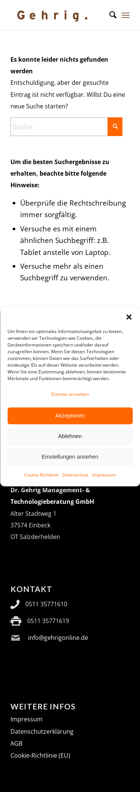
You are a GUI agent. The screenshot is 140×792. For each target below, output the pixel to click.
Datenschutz (75, 486)
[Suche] (109, 15)
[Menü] (126, 15)
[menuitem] (109, 15)
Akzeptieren (70, 426)
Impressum (104, 486)
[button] (129, 328)
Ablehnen (70, 447)
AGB (16, 743)
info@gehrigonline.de (58, 638)
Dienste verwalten (70, 405)
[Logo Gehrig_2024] (58, 15)
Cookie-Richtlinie (41, 486)
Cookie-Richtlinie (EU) (40, 755)
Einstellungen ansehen (70, 468)
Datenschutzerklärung (42, 731)
